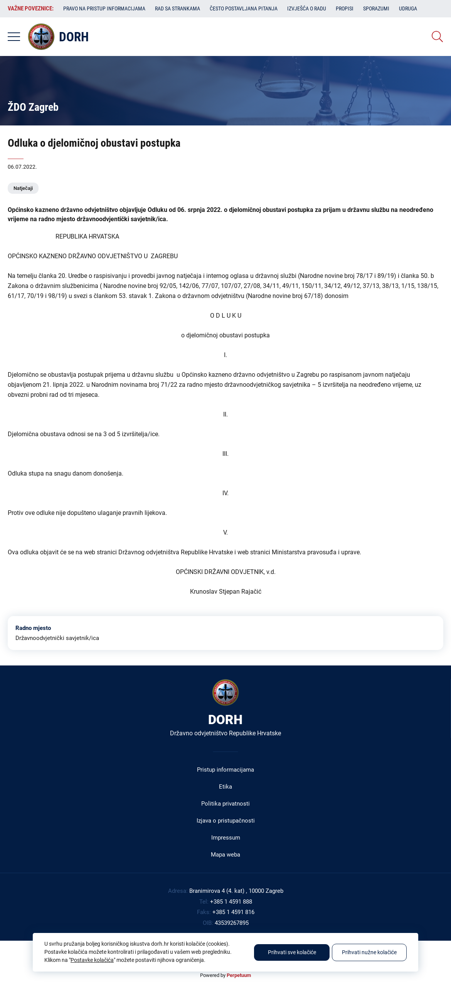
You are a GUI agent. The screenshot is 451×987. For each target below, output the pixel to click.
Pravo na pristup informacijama (104, 8)
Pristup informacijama (225, 769)
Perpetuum (239, 975)
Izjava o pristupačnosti (226, 820)
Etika (225, 786)
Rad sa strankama (177, 8)
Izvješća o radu (306, 8)
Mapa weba (225, 854)
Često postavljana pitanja (244, 8)
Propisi (344, 8)
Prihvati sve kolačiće (292, 952)
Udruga (408, 8)
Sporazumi (376, 8)
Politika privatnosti (225, 803)
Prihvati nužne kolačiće (369, 952)
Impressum (225, 837)
